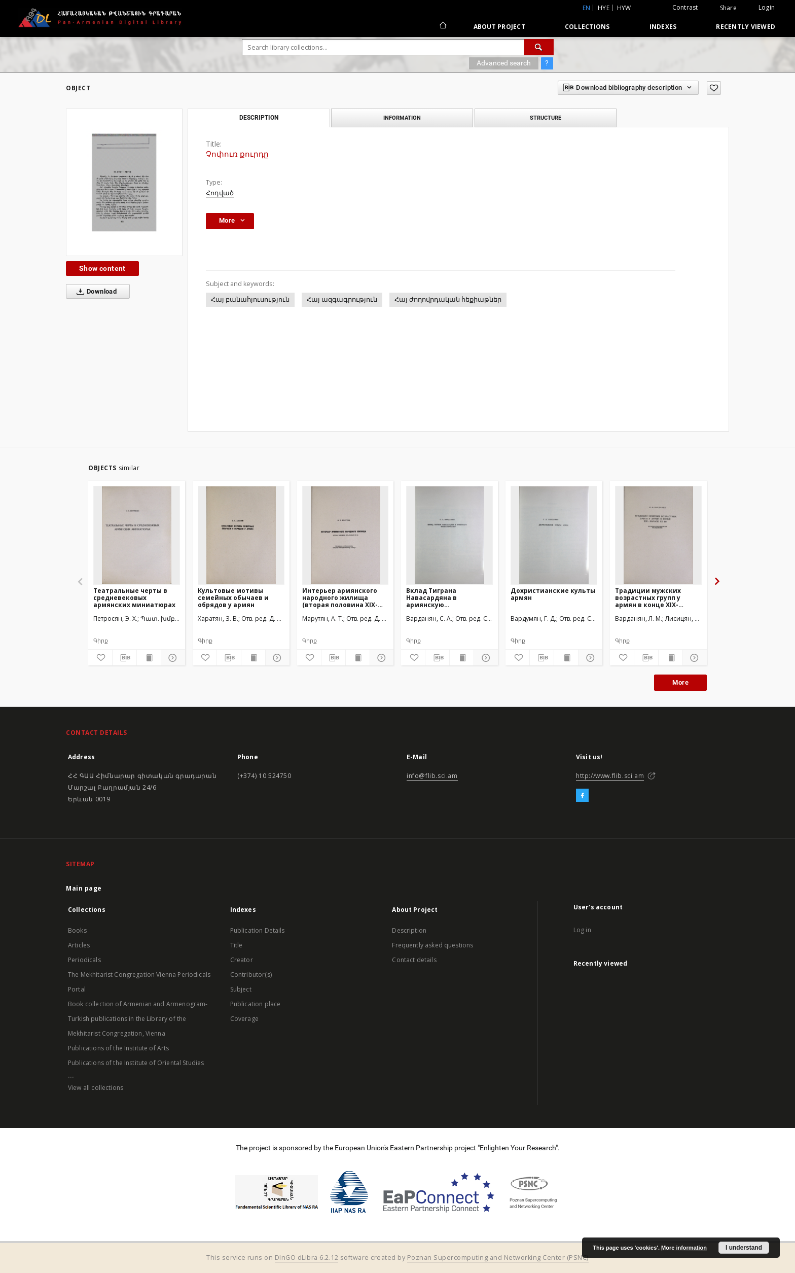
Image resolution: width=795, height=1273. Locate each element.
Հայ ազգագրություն (342, 299)
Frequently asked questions (432, 945)
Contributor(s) (251, 974)
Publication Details (257, 930)
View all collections (95, 1087)
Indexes (663, 26)
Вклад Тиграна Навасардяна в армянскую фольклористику (435, 597)
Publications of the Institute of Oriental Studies (136, 1062)
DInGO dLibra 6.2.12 (307, 1257)
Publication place (255, 1004)
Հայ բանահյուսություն (250, 299)
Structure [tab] (545, 117)
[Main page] (442, 26)
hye (603, 8)
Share (728, 8)
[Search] (539, 47)
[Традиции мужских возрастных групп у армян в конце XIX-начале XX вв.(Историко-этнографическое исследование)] (658, 535)
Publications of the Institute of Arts (118, 1048)
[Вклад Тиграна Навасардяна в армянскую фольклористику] (449, 535)
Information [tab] (402, 117)
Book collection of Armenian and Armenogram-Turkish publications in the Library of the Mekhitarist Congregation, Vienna (137, 1019)
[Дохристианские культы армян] (554, 535)
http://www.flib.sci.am (610, 775)
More (680, 682)
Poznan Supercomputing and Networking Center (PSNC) (498, 1257)
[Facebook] (582, 795)
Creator (241, 960)
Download (95, 292)
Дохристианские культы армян (553, 594)
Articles (79, 945)
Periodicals (84, 960)
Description (409, 930)
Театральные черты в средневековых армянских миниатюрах (134, 597)
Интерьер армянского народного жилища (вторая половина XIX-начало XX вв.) (340, 597)
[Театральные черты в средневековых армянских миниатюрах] (136, 535)
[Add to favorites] (714, 88)
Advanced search (504, 63)
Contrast (685, 7)
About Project (499, 26)
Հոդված (220, 193)
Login (766, 7)
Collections (587, 26)
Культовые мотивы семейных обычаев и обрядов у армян (233, 597)
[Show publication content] (149, 657)
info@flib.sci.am (432, 775)
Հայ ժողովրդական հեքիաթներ (447, 299)
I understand (744, 1247)
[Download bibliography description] (124, 657)
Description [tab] (258, 117)
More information (684, 1248)
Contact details (414, 960)
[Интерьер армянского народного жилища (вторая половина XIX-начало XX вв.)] (345, 535)
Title (236, 945)
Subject (240, 989)
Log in (582, 930)
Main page (84, 888)
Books (77, 930)
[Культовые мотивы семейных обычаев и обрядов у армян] (241, 535)
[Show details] (172, 657)
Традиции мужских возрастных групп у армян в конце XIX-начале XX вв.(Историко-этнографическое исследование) (657, 597)
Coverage (244, 1018)
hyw (624, 8)
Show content (102, 268)
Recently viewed (745, 26)
